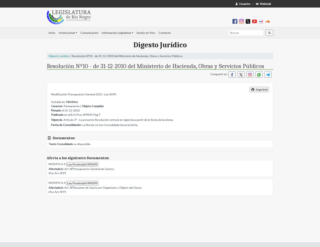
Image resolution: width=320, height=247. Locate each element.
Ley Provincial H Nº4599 (82, 164)
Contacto (165, 32)
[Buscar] (246, 33)
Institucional (67, 32)
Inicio (51, 32)
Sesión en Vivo (146, 32)
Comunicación (89, 32)
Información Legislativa (116, 32)
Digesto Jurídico (59, 56)
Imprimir (259, 89)
